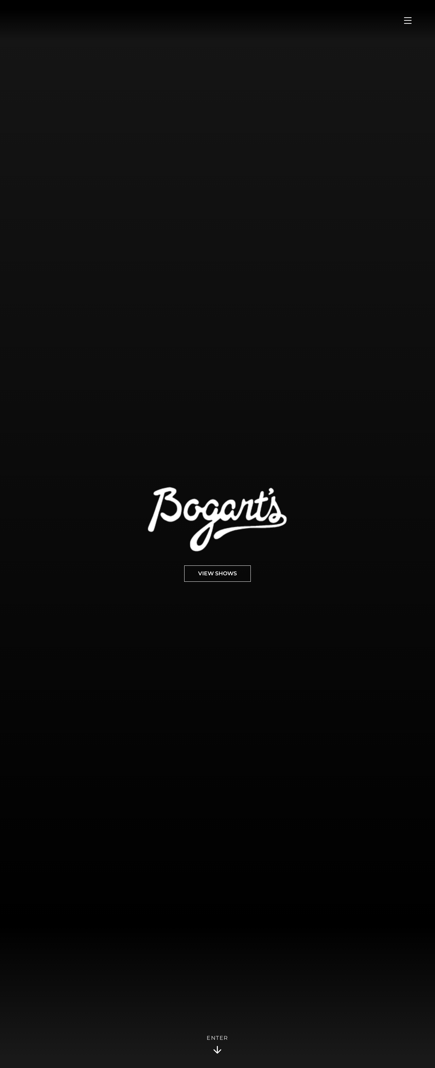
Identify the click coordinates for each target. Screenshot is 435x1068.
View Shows (217, 573)
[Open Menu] (408, 20)
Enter (217, 1044)
